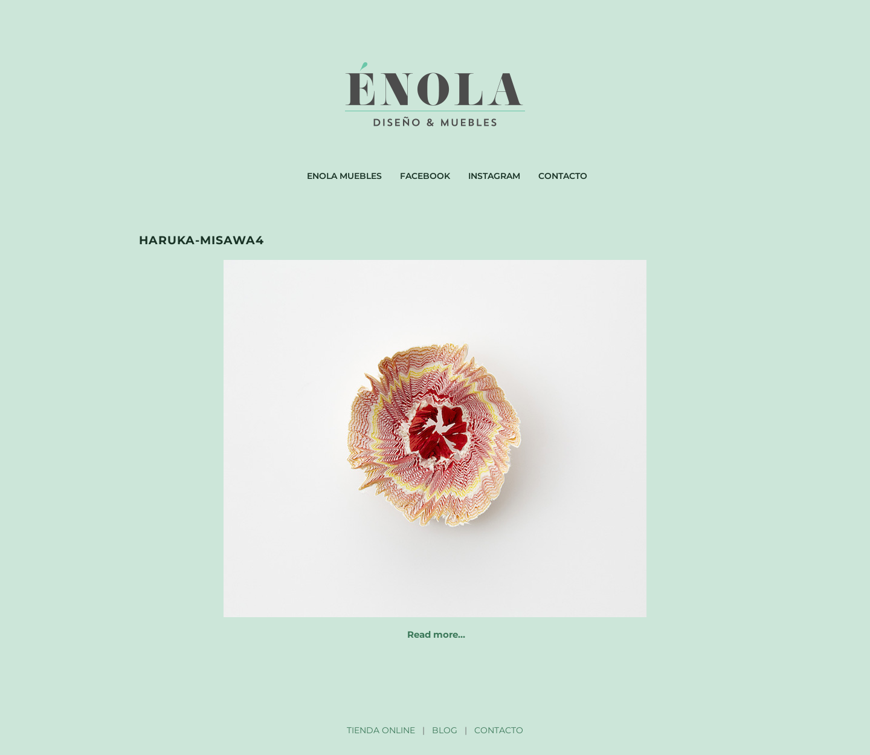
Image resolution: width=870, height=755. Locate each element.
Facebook (425, 175)
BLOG (444, 730)
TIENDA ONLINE (381, 730)
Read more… (436, 634)
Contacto (562, 175)
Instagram (494, 175)
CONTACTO (498, 730)
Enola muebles (344, 175)
